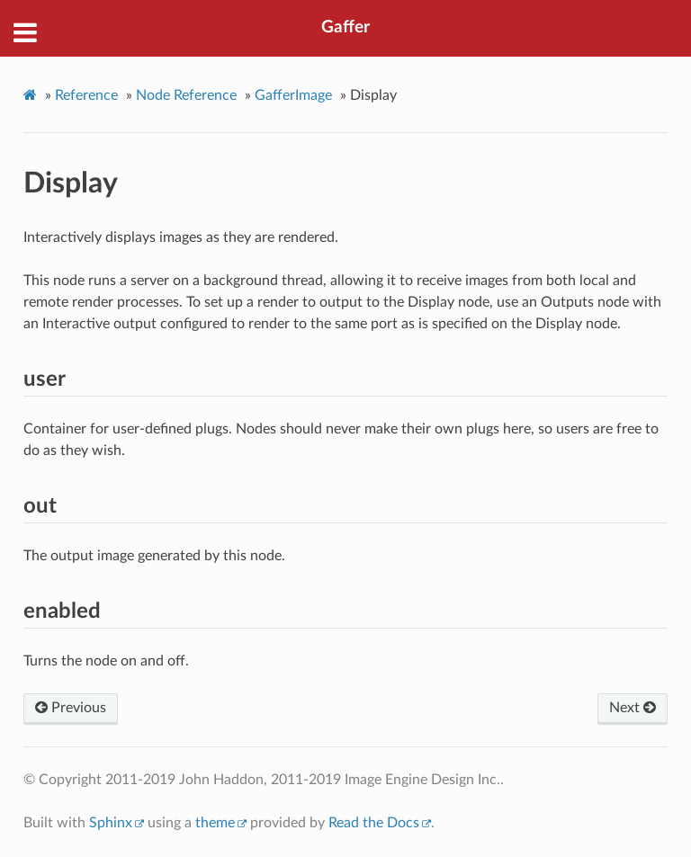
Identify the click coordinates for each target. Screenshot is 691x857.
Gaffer (345, 27)
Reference (86, 95)
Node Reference (186, 95)
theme (215, 823)
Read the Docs (373, 823)
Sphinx (110, 823)
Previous (70, 708)
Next (632, 708)
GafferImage (293, 95)
